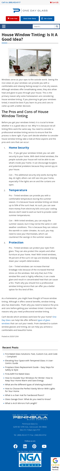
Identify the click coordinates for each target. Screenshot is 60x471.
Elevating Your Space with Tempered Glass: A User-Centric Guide (29, 362)
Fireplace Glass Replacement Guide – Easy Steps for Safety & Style (29, 368)
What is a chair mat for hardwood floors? (24, 395)
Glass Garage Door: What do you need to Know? (28, 399)
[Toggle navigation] (3, 26)
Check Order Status (29, 19)
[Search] (43, 26)
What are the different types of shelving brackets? (28, 384)
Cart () (54, 2)
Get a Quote (48, 19)
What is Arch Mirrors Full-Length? (21, 403)
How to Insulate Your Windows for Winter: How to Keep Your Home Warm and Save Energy (29, 379)
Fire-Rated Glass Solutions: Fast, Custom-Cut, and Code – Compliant (31, 355)
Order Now (13, 19)
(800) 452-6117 (14, 2)
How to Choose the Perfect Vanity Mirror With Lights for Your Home (30, 389)
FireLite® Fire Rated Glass (17, 373)
